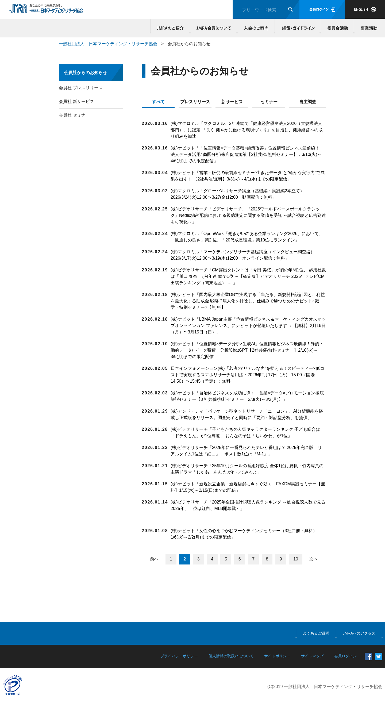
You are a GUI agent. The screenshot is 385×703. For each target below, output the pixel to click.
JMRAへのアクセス (359, 633)
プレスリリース (195, 101)
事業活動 (368, 28)
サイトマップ (312, 656)
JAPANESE (365, 9)
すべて (158, 101)
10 (295, 559)
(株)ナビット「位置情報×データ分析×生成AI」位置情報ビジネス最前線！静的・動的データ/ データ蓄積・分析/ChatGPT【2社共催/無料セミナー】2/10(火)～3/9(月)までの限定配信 (247, 350)
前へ (154, 559)
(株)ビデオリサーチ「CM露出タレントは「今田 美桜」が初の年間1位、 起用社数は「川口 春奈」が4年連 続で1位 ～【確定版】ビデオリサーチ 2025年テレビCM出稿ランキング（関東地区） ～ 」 (248, 276)
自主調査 (307, 101)
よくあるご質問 (316, 633)
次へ (313, 559)
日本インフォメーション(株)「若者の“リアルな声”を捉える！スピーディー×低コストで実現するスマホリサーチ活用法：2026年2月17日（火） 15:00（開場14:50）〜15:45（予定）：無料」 (247, 374)
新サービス (232, 101)
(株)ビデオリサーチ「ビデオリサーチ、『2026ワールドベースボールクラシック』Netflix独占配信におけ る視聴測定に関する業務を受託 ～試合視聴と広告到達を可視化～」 (248, 215)
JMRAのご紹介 (170, 28)
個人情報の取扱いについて (231, 656)
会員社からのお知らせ (85, 72)
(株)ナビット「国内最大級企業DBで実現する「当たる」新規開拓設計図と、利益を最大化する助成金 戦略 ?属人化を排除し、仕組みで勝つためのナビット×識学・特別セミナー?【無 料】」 (248, 301)
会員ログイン (322, 9)
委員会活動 (337, 28)
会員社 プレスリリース (81, 88)
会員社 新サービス (76, 101)
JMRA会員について (213, 28)
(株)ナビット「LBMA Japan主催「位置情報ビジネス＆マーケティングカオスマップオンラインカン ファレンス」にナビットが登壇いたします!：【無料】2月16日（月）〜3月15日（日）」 (248, 325)
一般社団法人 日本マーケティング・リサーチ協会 (108, 43)
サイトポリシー (277, 656)
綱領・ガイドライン (297, 28)
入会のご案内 (256, 28)
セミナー (269, 101)
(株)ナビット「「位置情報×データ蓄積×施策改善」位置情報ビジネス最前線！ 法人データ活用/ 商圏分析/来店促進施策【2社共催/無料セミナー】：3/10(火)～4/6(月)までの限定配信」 (247, 154)
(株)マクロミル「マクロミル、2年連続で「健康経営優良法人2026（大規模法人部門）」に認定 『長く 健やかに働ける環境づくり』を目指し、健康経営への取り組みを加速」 (247, 130)
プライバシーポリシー (179, 656)
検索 (290, 9)
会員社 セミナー (74, 115)
